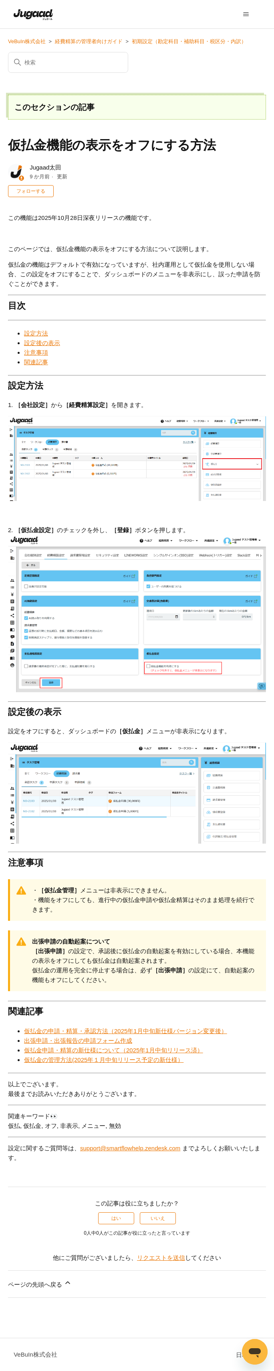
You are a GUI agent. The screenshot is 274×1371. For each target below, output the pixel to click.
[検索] (68, 62)
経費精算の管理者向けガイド (89, 41)
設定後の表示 (42, 342)
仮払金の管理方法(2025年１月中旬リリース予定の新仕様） (103, 1059)
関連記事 (36, 362)
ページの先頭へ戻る (40, 1283)
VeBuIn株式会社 (27, 41)
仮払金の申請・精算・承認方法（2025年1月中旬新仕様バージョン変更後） (125, 1031)
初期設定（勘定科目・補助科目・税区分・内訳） (189, 41)
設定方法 (36, 333)
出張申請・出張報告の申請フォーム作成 (78, 1040)
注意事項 (36, 352)
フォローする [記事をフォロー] (30, 191)
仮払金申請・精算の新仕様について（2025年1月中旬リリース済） (113, 1050)
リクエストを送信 (161, 1257)
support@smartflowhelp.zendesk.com (130, 1148)
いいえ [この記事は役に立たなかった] (158, 1218)
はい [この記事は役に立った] (116, 1218)
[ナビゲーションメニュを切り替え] (246, 14)
